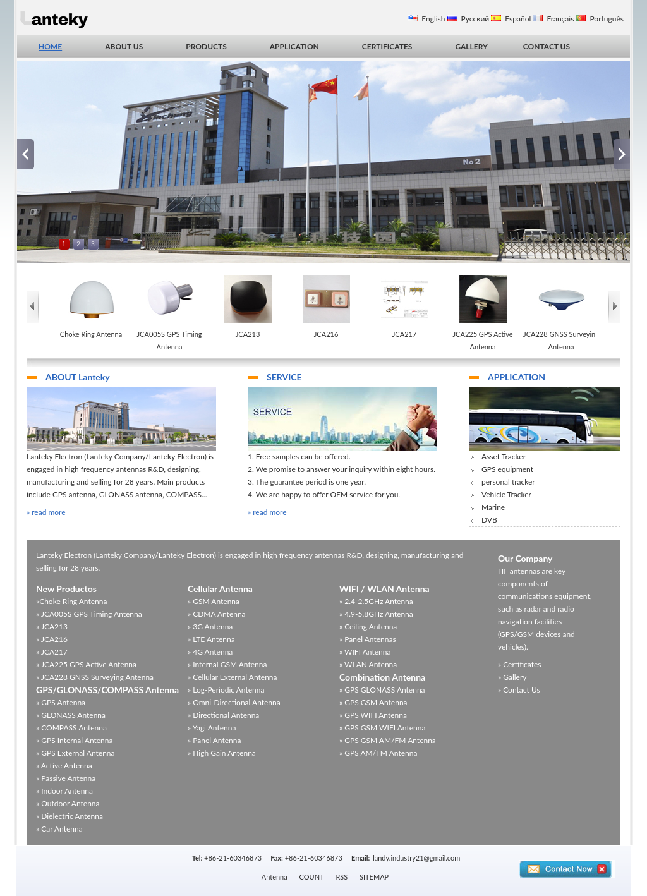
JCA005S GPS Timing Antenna (169, 340)
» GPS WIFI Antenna (373, 715)
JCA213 (248, 334)
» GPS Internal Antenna (74, 740)
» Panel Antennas (367, 639)
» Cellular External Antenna (232, 677)
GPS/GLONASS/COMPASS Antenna (107, 689)
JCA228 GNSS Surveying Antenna (561, 340)
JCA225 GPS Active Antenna (482, 340)
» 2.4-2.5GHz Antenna (376, 601)
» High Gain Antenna (222, 753)
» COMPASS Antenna (71, 727)
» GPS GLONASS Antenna (382, 689)
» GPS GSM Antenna (373, 702)
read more (48, 512)
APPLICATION (294, 46)
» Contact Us (519, 689)
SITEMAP (374, 877)
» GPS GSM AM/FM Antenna (387, 740)
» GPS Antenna (60, 702)
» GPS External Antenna (75, 753)
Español (518, 18)
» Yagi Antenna (212, 727)
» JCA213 (52, 626)
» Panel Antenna (214, 740)
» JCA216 (52, 639)
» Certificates (519, 664)
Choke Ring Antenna (91, 334)
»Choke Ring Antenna (71, 601)
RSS (342, 877)
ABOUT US (124, 46)
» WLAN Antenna (368, 664)
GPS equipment (507, 469)
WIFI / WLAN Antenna (384, 588)
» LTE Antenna (211, 639)
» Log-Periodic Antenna (226, 689)
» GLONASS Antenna (71, 715)
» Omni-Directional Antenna (234, 702)
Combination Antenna (382, 677)
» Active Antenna (64, 765)
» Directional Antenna (223, 715)
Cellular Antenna (220, 588)
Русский (475, 18)
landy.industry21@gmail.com (416, 858)
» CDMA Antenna (217, 614)
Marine (493, 507)
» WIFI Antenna (364, 652)
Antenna (274, 877)
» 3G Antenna (210, 626)
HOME (50, 46)
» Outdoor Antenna (68, 803)
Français (560, 18)
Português (607, 18)
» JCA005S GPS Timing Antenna (89, 614)
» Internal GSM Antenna (227, 664)
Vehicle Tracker (506, 494)
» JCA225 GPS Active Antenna (86, 664)
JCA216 (326, 334)
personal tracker (508, 482)
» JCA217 (52, 652)
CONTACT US (546, 46)
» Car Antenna (59, 828)
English (433, 18)
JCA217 (404, 334)
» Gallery (512, 677)
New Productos (66, 588)
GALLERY (471, 46)
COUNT (311, 877)
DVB (489, 519)
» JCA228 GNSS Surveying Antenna (95, 677)
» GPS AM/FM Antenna (378, 753)
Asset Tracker (503, 456)
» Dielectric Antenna (69, 816)
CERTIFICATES (387, 46)
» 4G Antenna (210, 652)
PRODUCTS (206, 46)
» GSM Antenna (213, 601)
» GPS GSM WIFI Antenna (382, 727)
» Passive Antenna (65, 778)
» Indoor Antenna (64, 791)
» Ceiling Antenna (368, 626)
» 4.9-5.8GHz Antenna (376, 614)
